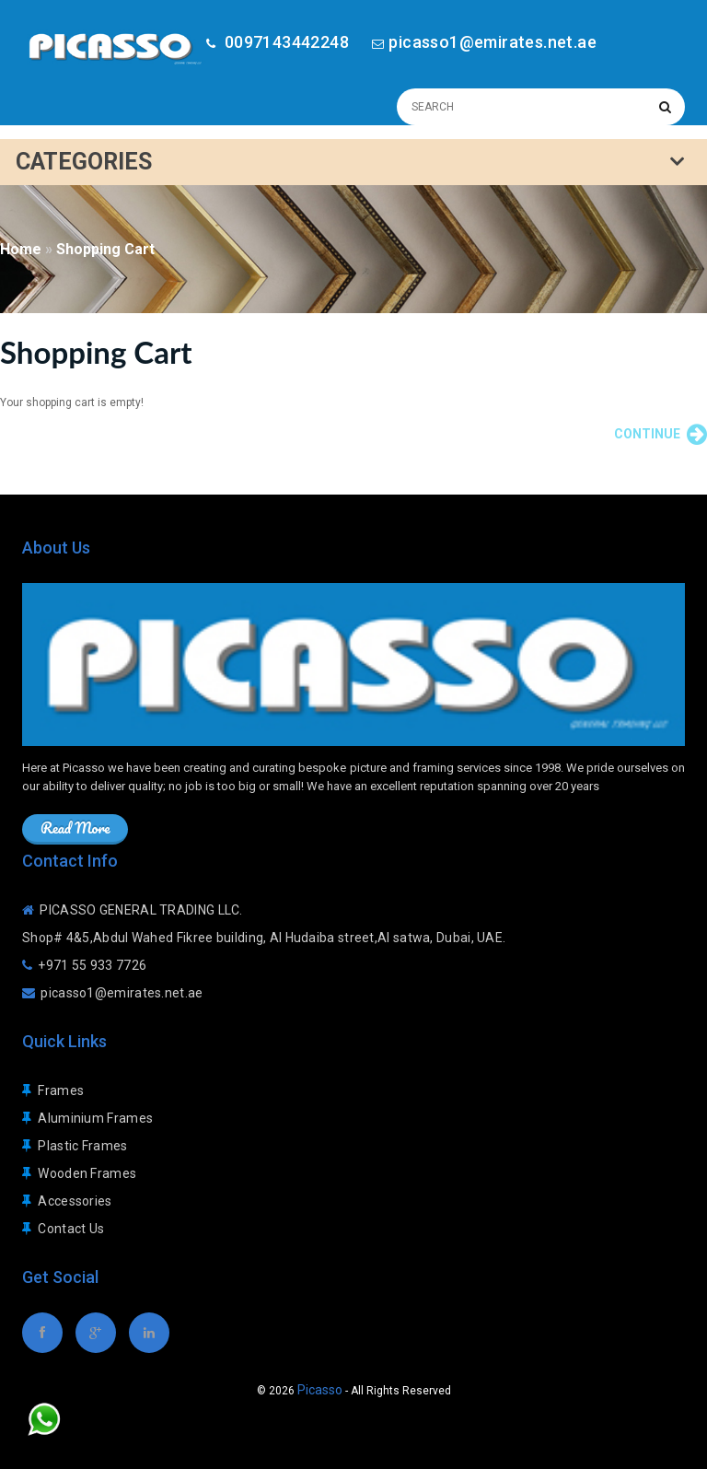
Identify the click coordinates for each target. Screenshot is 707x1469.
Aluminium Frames (95, 1118)
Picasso (319, 1389)
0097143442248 (284, 42)
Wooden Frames (87, 1173)
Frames (61, 1090)
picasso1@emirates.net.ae (492, 42)
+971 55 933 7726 (92, 965)
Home (20, 249)
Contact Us (71, 1228)
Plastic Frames (82, 1145)
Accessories (74, 1201)
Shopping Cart (105, 249)
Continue (660, 435)
